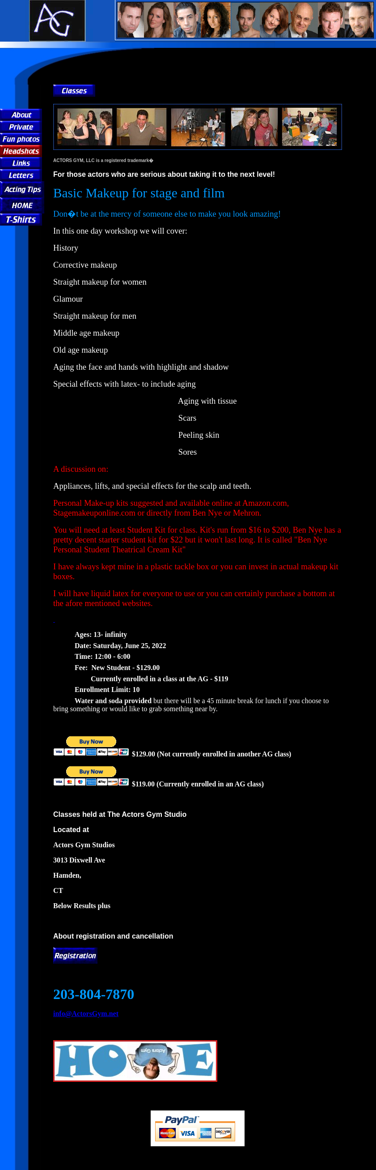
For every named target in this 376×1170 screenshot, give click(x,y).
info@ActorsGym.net (85, 1013)
